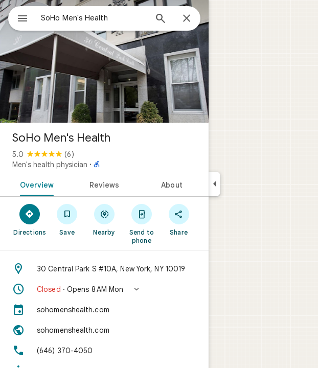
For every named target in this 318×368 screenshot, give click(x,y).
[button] (104, 289)
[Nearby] (104, 219)
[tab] (35, 184)
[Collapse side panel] (214, 184)
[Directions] (30, 219)
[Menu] (22, 19)
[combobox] (93, 18)
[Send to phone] (141, 223)
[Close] (186, 19)
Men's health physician (49, 164)
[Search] (160, 19)
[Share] (178, 219)
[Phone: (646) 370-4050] (104, 350)
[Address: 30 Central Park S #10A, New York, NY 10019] (104, 269)
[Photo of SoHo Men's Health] (104, 61)
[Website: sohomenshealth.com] (104, 330)
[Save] (67, 219)
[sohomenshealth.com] (104, 310)
